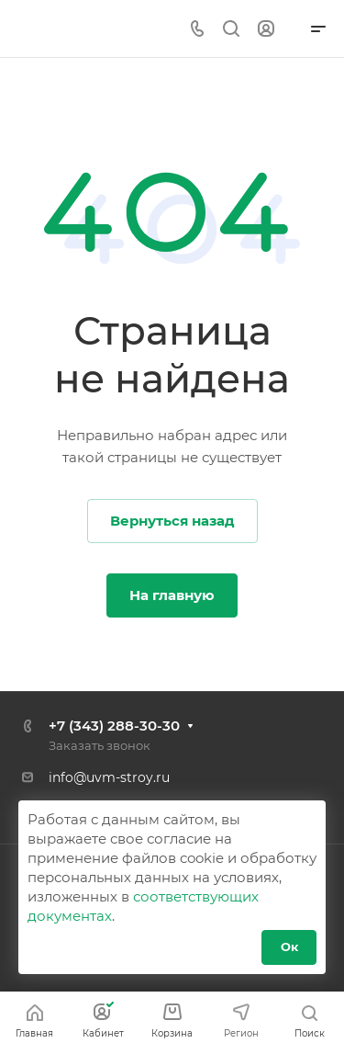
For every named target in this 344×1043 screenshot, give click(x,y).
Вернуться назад (172, 520)
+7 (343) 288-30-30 (114, 725)
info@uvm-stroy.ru (109, 777)
